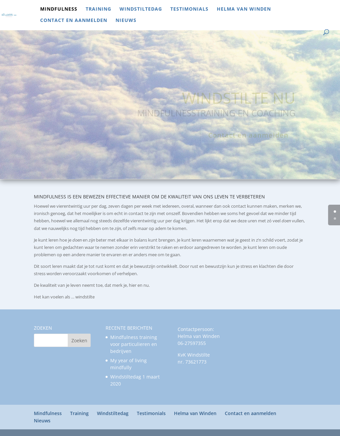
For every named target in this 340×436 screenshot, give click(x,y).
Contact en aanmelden (73, 20)
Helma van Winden (244, 9)
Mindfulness (58, 9)
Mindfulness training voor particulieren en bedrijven (133, 344)
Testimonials (189, 9)
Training (98, 9)
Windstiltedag (141, 9)
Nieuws (126, 20)
